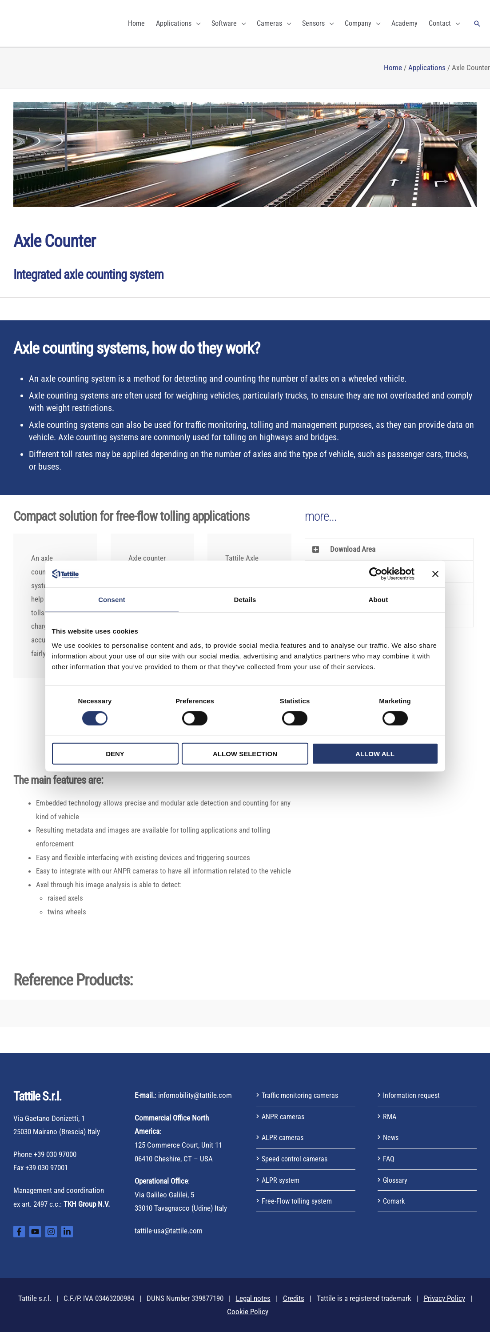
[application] (195, 23)
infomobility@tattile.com (195, 1095)
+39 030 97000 (55, 1154)
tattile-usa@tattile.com (169, 1230)
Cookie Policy (247, 1311)
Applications (427, 67)
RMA (390, 1116)
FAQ (389, 1158)
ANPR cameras (284, 1116)
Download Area (352, 549)
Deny (115, 753)
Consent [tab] (111, 599)
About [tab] (378, 599)
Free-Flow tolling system (298, 1200)
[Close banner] (435, 574)
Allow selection (245, 753)
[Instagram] (51, 1231)
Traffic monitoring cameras (302, 1095)
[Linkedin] (67, 1231)
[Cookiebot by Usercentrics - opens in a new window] (375, 574)
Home (393, 67)
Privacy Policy (444, 1298)
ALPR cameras (283, 1137)
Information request (412, 1095)
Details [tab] (245, 599)
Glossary (396, 1180)
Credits (293, 1298)
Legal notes (253, 1298)
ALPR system (281, 1180)
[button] (477, 24)
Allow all (374, 753)
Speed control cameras (296, 1158)
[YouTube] (35, 1231)
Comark (394, 1200)
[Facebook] (19, 1231)
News (391, 1137)
